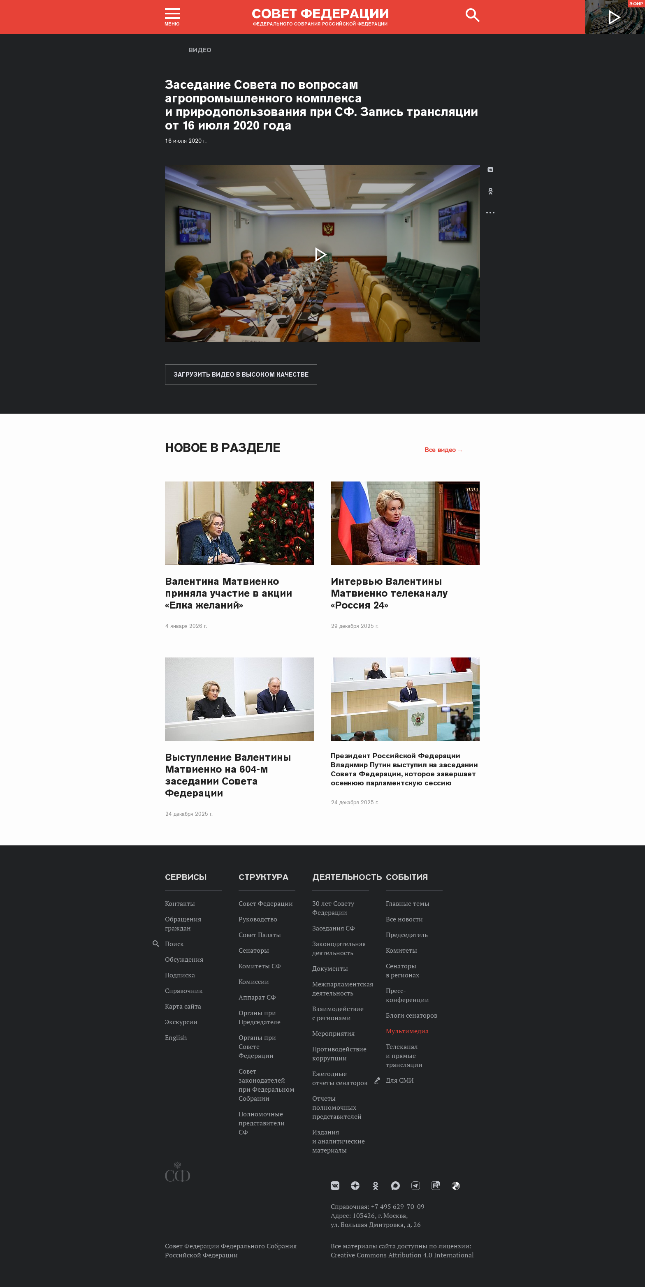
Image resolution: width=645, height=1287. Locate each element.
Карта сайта (183, 1006)
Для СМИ (400, 1080)
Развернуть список (490, 212)
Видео (200, 50)
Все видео (440, 449)
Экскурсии (181, 1022)
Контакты (180, 903)
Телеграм (415, 1185)
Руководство (258, 919)
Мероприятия (333, 1033)
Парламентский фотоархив (456, 1186)
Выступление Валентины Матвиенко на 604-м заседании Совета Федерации (228, 775)
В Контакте (490, 169)
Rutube (436, 1185)
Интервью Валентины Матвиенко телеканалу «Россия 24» (389, 593)
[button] (172, 17)
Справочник (184, 990)
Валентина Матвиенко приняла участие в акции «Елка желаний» (228, 593)
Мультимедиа (407, 1031)
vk (335, 1185)
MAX (395, 1185)
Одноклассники (490, 191)
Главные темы (407, 903)
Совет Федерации (266, 903)
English (176, 1037)
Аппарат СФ (257, 997)
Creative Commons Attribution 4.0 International (402, 1255)
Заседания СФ (333, 928)
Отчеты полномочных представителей (337, 1107)
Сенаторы (254, 950)
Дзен (355, 1185)
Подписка (180, 975)
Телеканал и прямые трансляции (404, 1055)
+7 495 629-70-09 (398, 1206)
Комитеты (401, 950)
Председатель (407, 935)
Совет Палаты (260, 935)
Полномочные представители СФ (262, 1123)
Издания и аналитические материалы (338, 1141)
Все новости (404, 919)
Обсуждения (184, 959)
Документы (330, 968)
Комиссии (254, 981)
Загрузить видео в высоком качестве (241, 374)
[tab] (490, 198)
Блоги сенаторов (411, 1015)
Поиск (174, 944)
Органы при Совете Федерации (257, 1046)
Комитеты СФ (260, 966)
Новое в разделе (223, 447)
